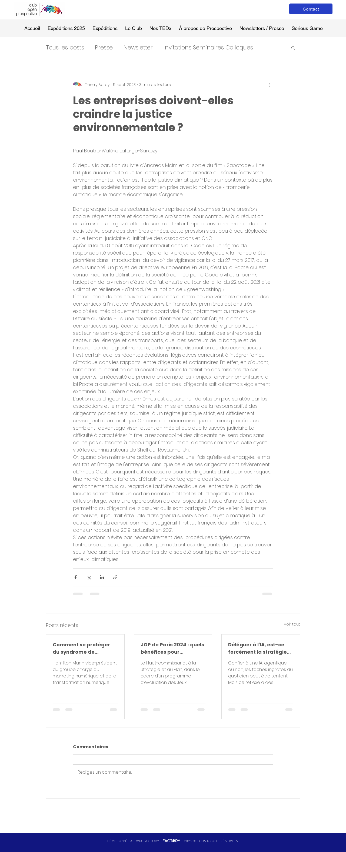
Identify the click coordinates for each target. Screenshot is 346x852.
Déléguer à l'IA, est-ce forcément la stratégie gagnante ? (257, 648)
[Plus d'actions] (270, 84)
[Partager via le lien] (115, 577)
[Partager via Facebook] (75, 577)
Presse (104, 47)
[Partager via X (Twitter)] (88, 577)
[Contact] (310, 9)
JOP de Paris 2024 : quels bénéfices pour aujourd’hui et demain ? (172, 648)
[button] (293, 47)
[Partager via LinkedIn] (102, 577)
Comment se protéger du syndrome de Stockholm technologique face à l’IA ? (81, 648)
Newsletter (138, 47)
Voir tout (292, 624)
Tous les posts (65, 47)
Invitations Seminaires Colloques (208, 47)
